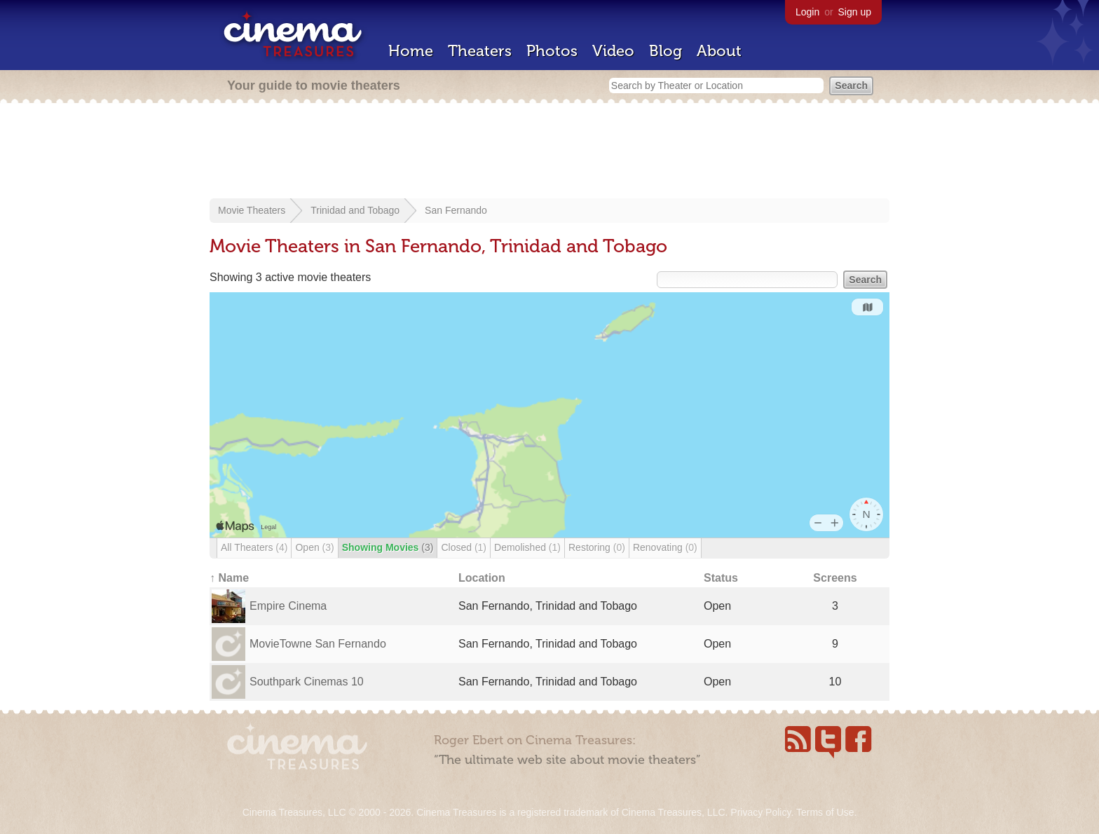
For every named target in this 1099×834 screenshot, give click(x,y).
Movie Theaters (251, 210)
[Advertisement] (549, 152)
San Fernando (456, 210)
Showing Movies (388, 547)
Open (314, 547)
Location (481, 578)
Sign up (854, 12)
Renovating (665, 547)
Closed (463, 547)
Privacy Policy (760, 812)
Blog (665, 50)
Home (410, 50)
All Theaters (254, 547)
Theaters (480, 50)
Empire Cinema (288, 606)
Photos (552, 50)
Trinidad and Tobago (355, 210)
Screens (834, 578)
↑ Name (229, 578)
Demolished (527, 547)
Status (721, 578)
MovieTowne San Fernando (318, 644)
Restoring (596, 547)
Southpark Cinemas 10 (307, 682)
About (719, 50)
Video (613, 50)
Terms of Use (825, 812)
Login (807, 12)
